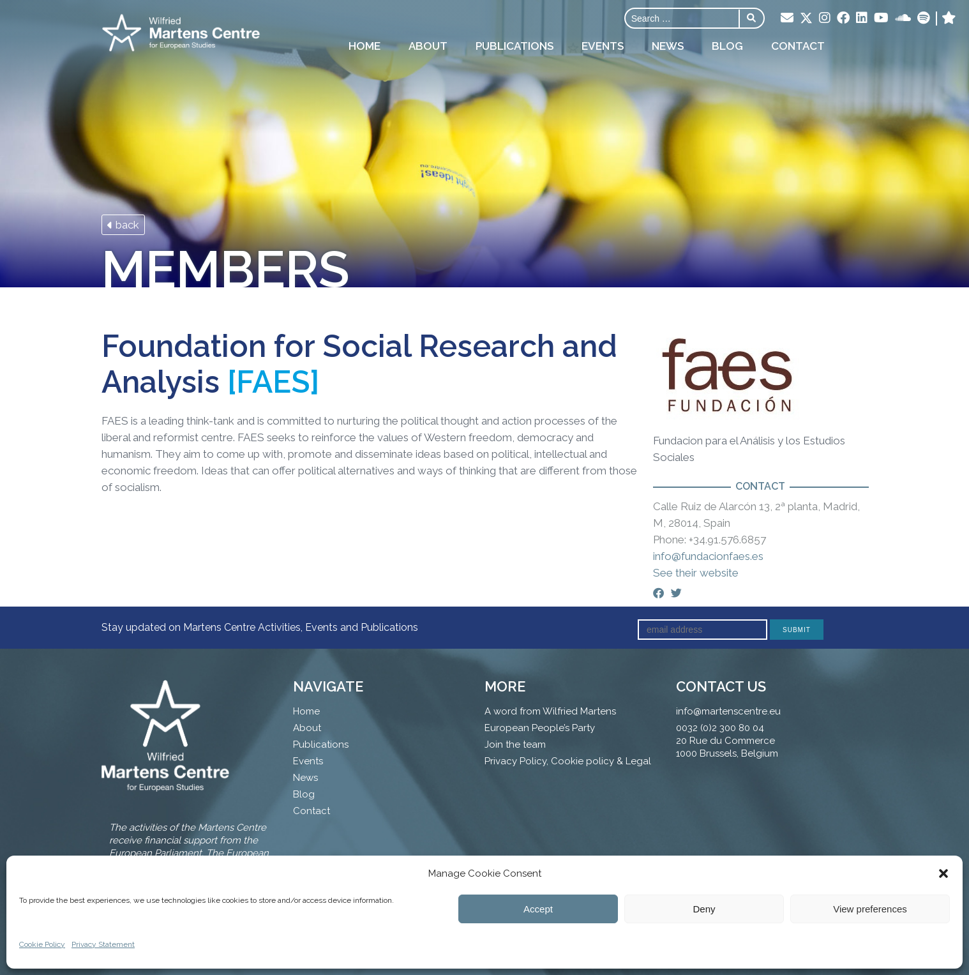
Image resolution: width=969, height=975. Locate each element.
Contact (798, 46)
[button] (943, 873)
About (428, 46)
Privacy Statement (103, 944)
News (668, 46)
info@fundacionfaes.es (708, 556)
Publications (514, 46)
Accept (538, 908)
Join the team (515, 744)
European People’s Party (539, 728)
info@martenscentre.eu (728, 711)
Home (364, 46)
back (123, 224)
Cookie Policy (42, 944)
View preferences (870, 908)
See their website (696, 572)
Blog (727, 46)
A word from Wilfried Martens (550, 711)
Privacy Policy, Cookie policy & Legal (567, 761)
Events (603, 46)
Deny (704, 908)
